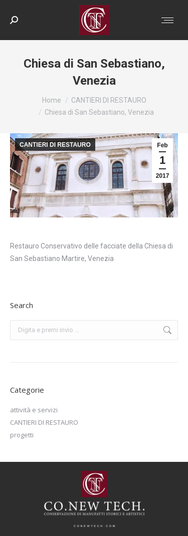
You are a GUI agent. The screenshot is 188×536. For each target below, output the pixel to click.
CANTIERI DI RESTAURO (55, 144)
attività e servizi (34, 409)
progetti (22, 434)
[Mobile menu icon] (167, 20)
